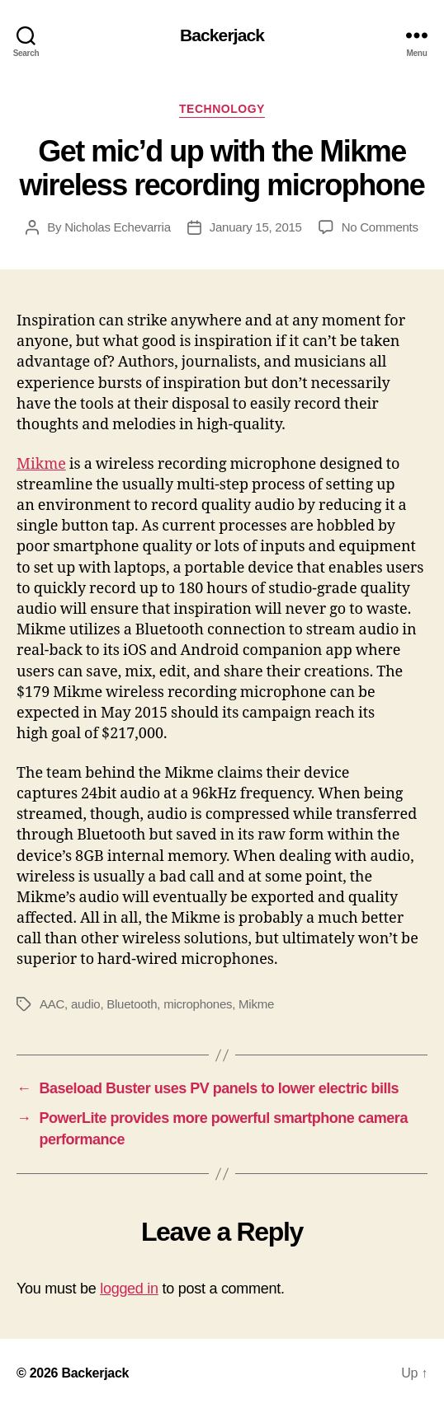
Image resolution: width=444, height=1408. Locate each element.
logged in (129, 1288)
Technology (222, 108)
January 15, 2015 (256, 227)
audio (85, 1004)
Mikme (41, 464)
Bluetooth (131, 1004)
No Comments (380, 227)
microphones (197, 1004)
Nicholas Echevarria (117, 227)
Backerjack (222, 35)
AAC (52, 1004)
